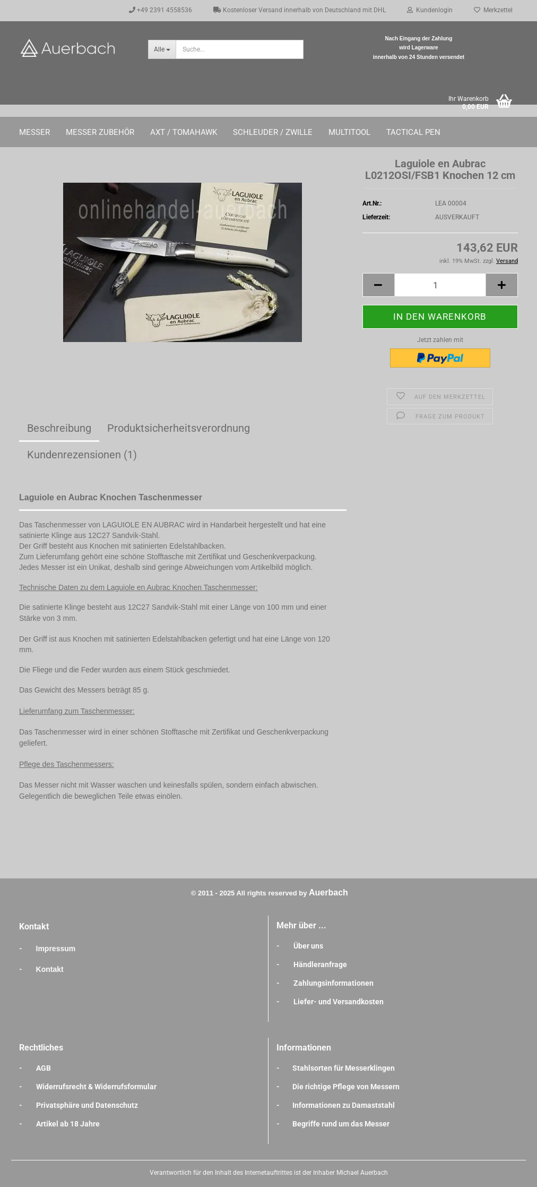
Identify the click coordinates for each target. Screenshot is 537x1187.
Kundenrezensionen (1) (82, 454)
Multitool (349, 132)
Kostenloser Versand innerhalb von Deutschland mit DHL (299, 10)
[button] (378, 285)
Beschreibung (59, 428)
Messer (34, 132)
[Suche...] (162, 49)
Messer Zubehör (100, 132)
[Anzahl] (440, 285)
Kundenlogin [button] (430, 10)
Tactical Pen (413, 132)
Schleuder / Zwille (273, 132)
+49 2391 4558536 (160, 10)
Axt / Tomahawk (183, 132)
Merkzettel (493, 10)
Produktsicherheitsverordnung (178, 428)
